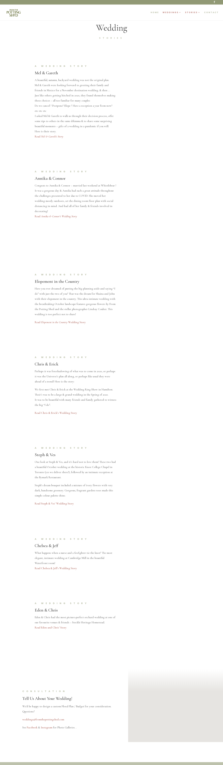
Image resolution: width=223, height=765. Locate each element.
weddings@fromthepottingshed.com (43, 719)
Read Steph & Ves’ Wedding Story (54, 503)
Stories (191, 12)
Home (155, 12)
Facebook (32, 727)
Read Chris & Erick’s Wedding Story (56, 413)
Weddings (171, 12)
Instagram (46, 727)
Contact (211, 12)
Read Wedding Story (60, 322)
